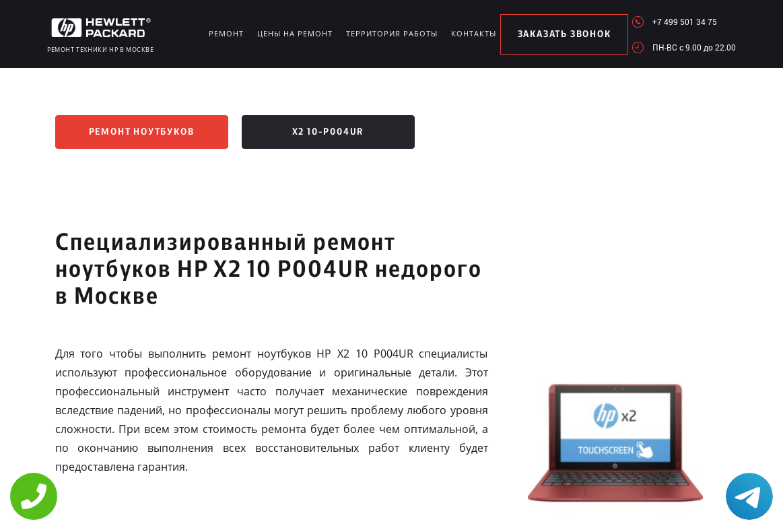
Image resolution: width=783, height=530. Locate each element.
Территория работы (392, 33)
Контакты (473, 33)
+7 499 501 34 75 (684, 21)
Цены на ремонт (295, 33)
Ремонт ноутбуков (142, 132)
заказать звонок (564, 34)
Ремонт (226, 33)
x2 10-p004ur (328, 132)
